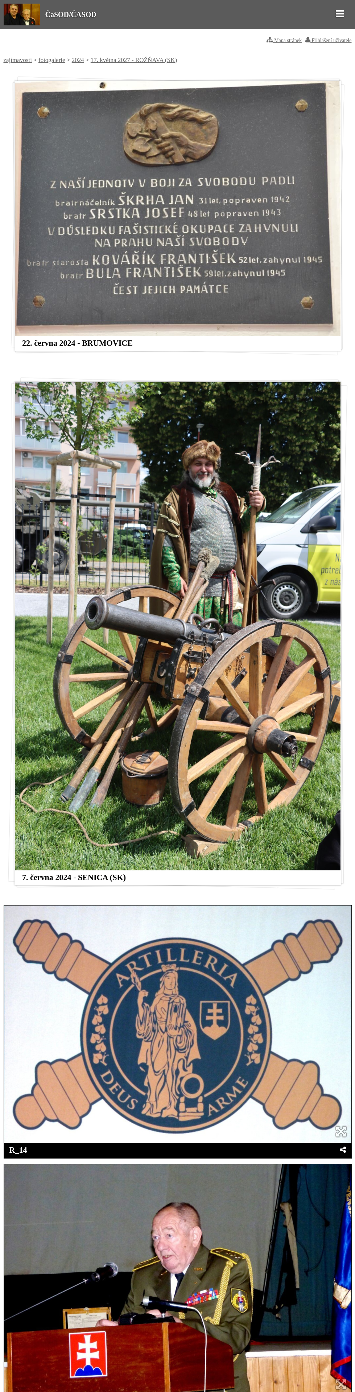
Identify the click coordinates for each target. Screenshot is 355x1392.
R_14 (18, 1150)
